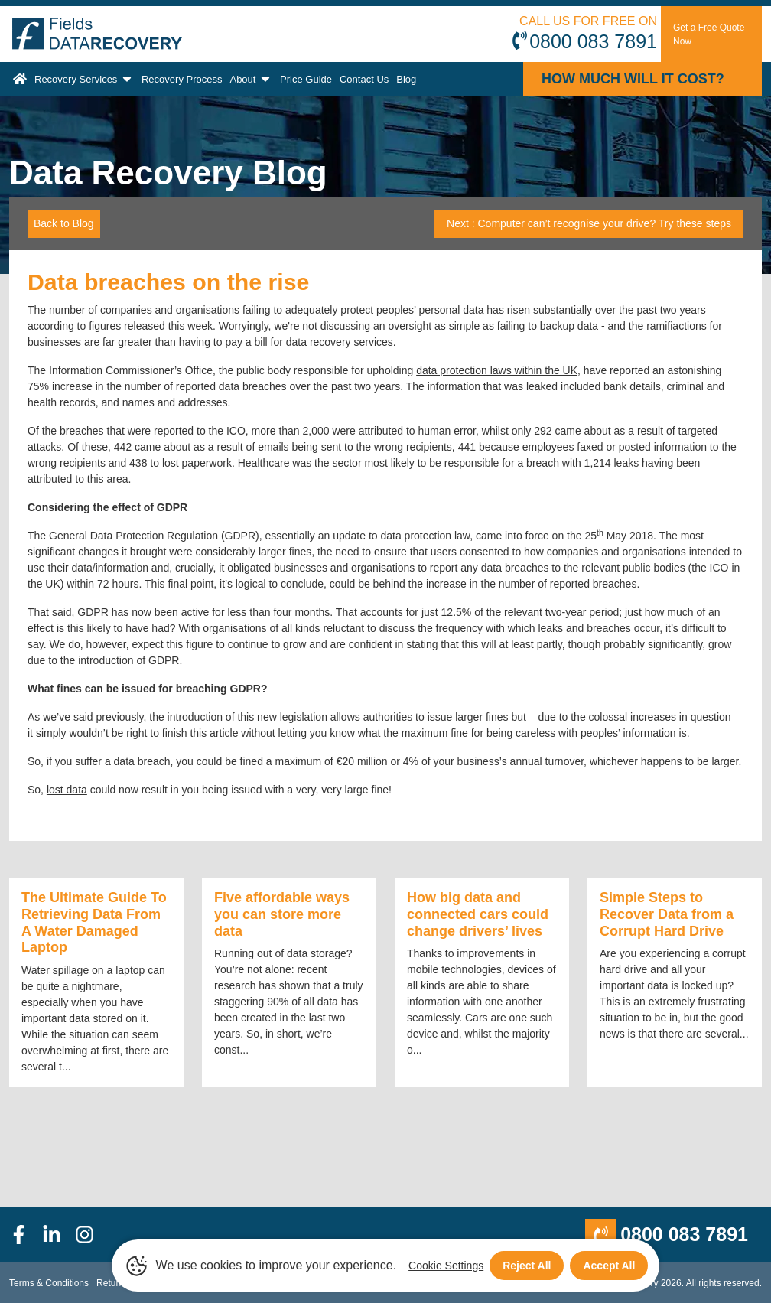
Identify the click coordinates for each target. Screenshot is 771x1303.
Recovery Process (182, 79)
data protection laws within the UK (496, 370)
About (250, 79)
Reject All (527, 1265)
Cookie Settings (445, 1265)
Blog (406, 79)
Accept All (609, 1265)
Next (589, 223)
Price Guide (306, 79)
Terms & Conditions (49, 1283)
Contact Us (364, 79)
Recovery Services (84, 79)
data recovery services (339, 342)
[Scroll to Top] (4, 1302)
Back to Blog (64, 223)
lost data (67, 789)
